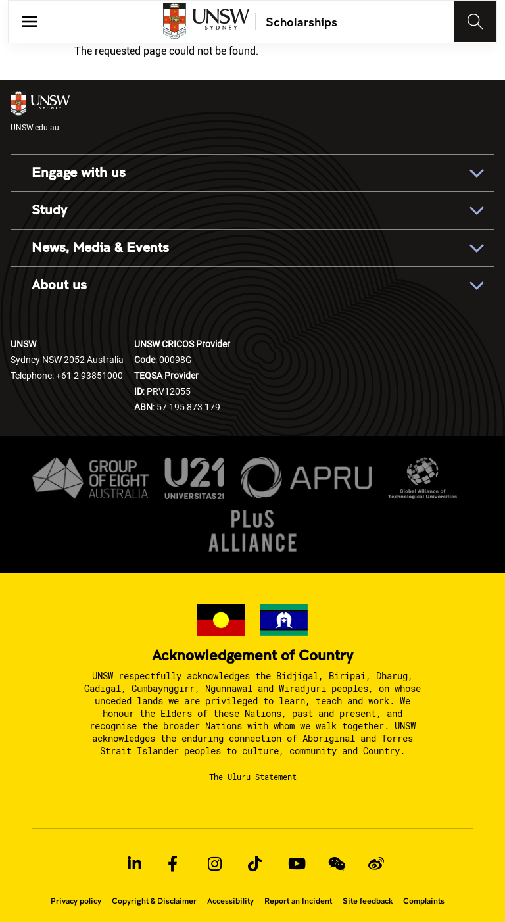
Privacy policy (76, 901)
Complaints (424, 901)
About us (59, 285)
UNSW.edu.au (40, 111)
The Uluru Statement (253, 776)
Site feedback (368, 901)
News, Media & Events (100, 248)
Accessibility (230, 901)
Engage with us (79, 173)
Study (49, 210)
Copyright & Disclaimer (154, 901)
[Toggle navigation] (475, 22)
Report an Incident (298, 901)
